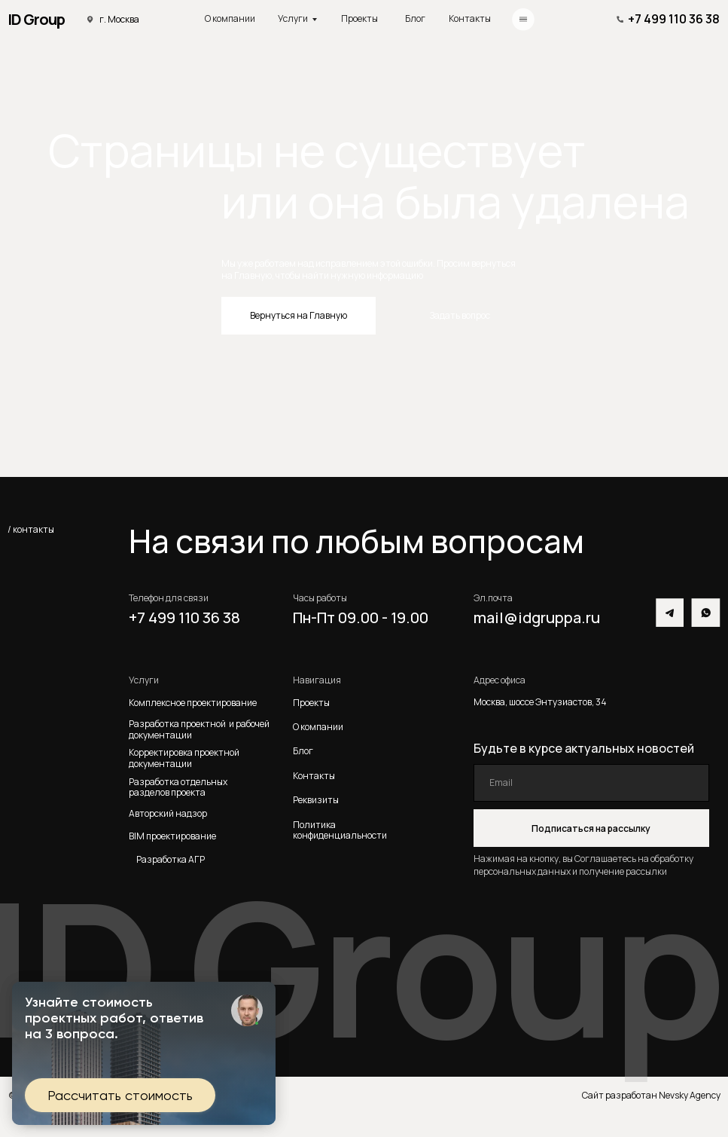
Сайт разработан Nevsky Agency (651, 1095)
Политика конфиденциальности (340, 830)
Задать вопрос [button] (460, 315)
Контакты (470, 18)
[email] (591, 783)
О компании (230, 18)
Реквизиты (316, 799)
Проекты (359, 18)
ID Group (36, 19)
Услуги (293, 18)
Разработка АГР (170, 859)
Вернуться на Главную (298, 315)
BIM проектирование (172, 836)
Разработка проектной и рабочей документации (199, 730)
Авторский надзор (168, 813)
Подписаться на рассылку (591, 828)
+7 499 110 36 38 (674, 19)
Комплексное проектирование (193, 702)
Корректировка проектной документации (184, 758)
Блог (415, 18)
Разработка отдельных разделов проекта (179, 788)
